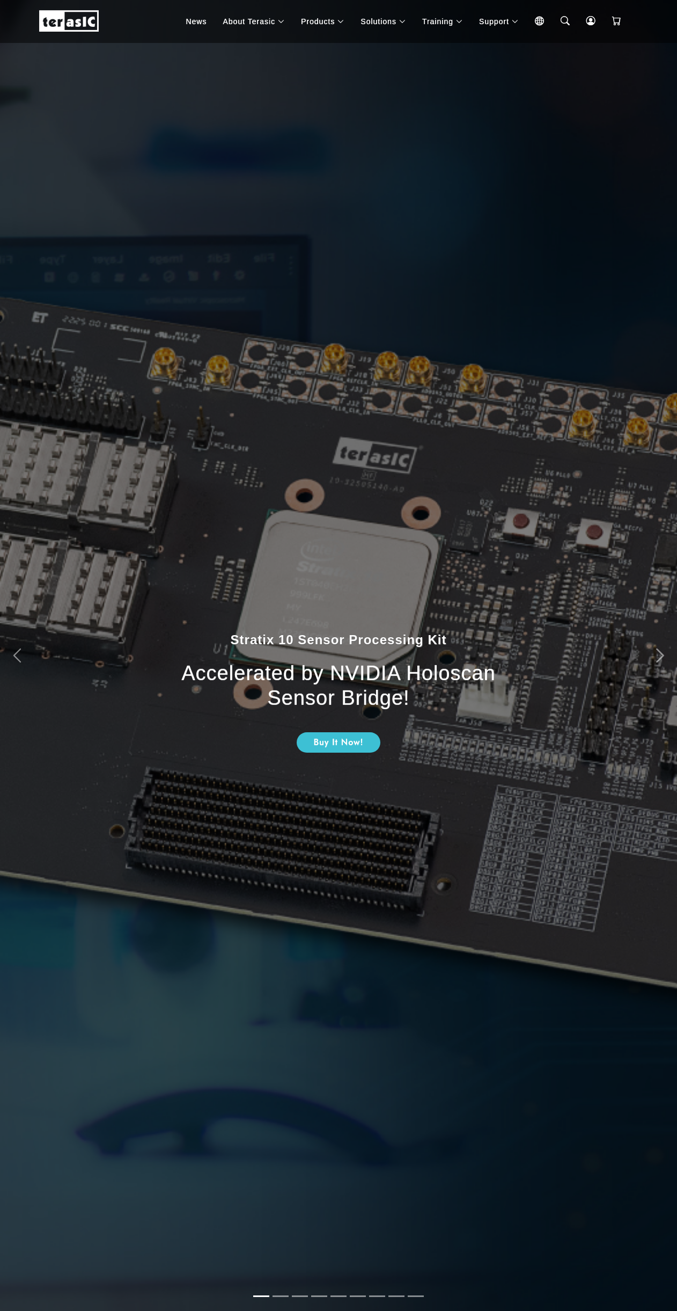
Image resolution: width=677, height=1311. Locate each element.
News (196, 21)
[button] (17, 655)
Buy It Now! (339, 742)
